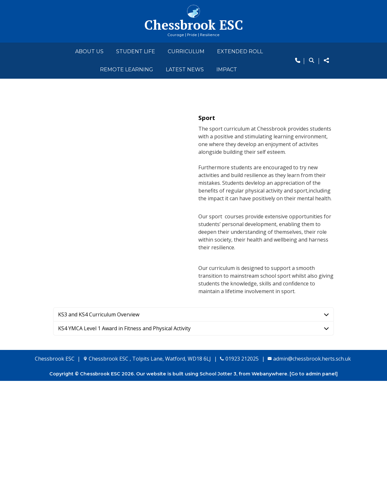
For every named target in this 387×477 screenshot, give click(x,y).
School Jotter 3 (218, 470)
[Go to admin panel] (314, 470)
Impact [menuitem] (226, 69)
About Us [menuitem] (89, 51)
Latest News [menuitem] (185, 69)
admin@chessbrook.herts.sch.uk (312, 454)
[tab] (193, 410)
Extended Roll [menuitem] (240, 51)
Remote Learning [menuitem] (126, 69)
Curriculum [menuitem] (186, 51)
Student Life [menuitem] (135, 51)
